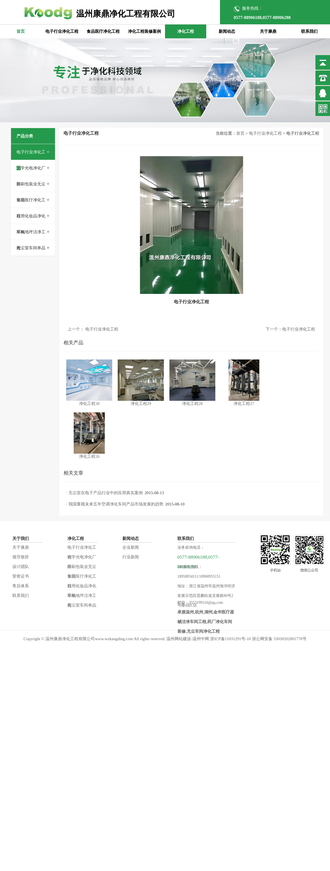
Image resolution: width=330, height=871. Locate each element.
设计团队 (20, 566)
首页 (20, 31)
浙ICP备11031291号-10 (230, 639)
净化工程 (185, 31)
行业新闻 (130, 557)
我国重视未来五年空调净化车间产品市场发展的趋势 (115, 504)
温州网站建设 (178, 639)
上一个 (74, 329)
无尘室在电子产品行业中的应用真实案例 (105, 493)
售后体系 (20, 586)
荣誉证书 (20, 576)
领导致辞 (20, 557)
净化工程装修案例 (144, 31)
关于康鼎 (268, 31)
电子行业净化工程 (61, 31)
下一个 (272, 329)
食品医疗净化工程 (103, 31)
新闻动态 (227, 31)
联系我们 (309, 31)
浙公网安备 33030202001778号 (279, 639)
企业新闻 (130, 547)
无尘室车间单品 (30, 248)
